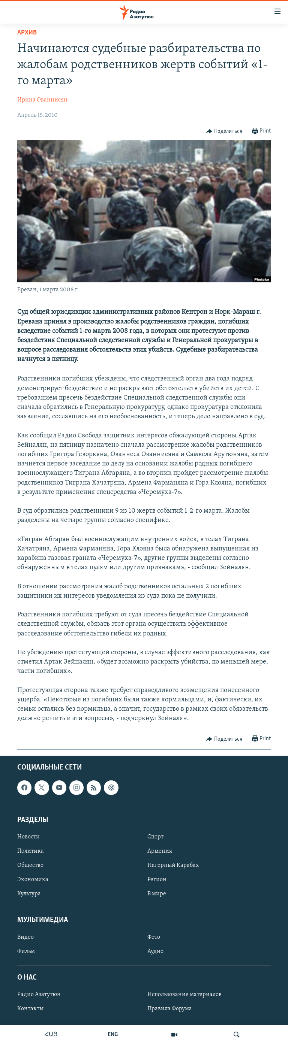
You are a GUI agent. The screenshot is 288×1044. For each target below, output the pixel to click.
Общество (30, 866)
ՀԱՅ (51, 1035)
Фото (153, 937)
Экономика (32, 880)
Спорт (155, 837)
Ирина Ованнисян (42, 100)
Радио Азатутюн (39, 995)
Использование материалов (184, 995)
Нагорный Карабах (173, 866)
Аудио (155, 952)
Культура (29, 894)
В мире (156, 894)
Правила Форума (169, 1009)
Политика (30, 851)
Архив (27, 32)
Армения (159, 851)
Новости (28, 837)
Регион (156, 880)
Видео (25, 937)
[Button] (224, 131)
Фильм (26, 952)
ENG (113, 1035)
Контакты (30, 1009)
